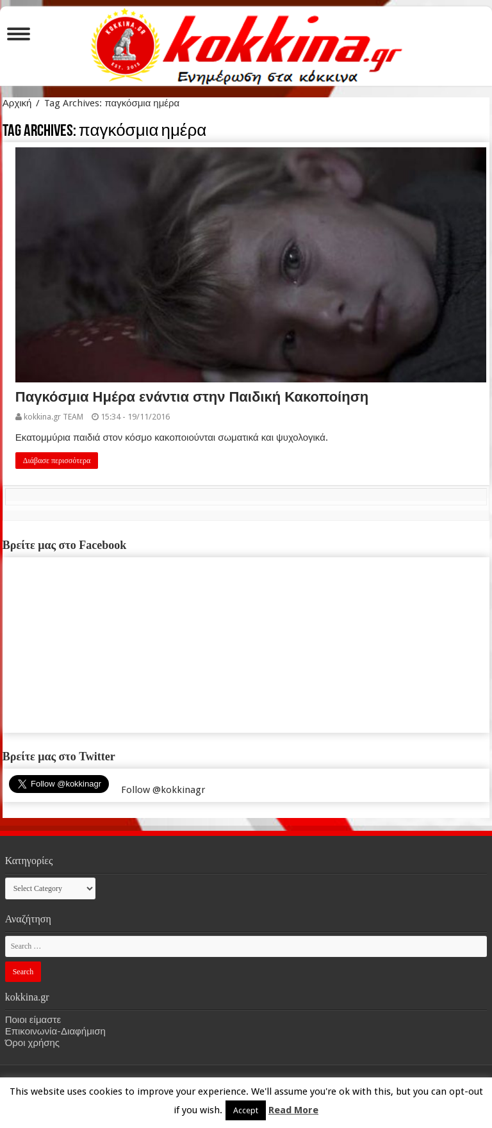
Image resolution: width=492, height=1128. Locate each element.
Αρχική (17, 103)
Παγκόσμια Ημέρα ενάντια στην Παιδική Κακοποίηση (191, 397)
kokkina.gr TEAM (53, 416)
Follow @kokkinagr (163, 790)
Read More (293, 1110)
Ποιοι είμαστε (33, 1020)
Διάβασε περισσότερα (57, 460)
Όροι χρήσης (32, 1043)
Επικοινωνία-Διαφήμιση (55, 1031)
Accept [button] (245, 1110)
